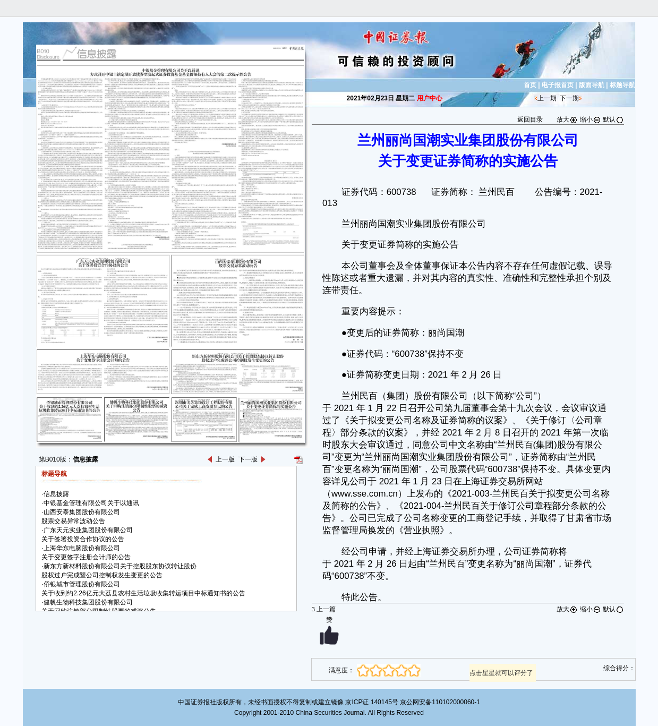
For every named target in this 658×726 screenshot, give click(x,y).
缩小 (590, 119)
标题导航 (622, 85)
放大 (567, 119)
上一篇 (324, 609)
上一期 (547, 98)
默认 (613, 119)
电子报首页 (558, 85)
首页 (530, 85)
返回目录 (530, 119)
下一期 (569, 98)
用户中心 (429, 98)
